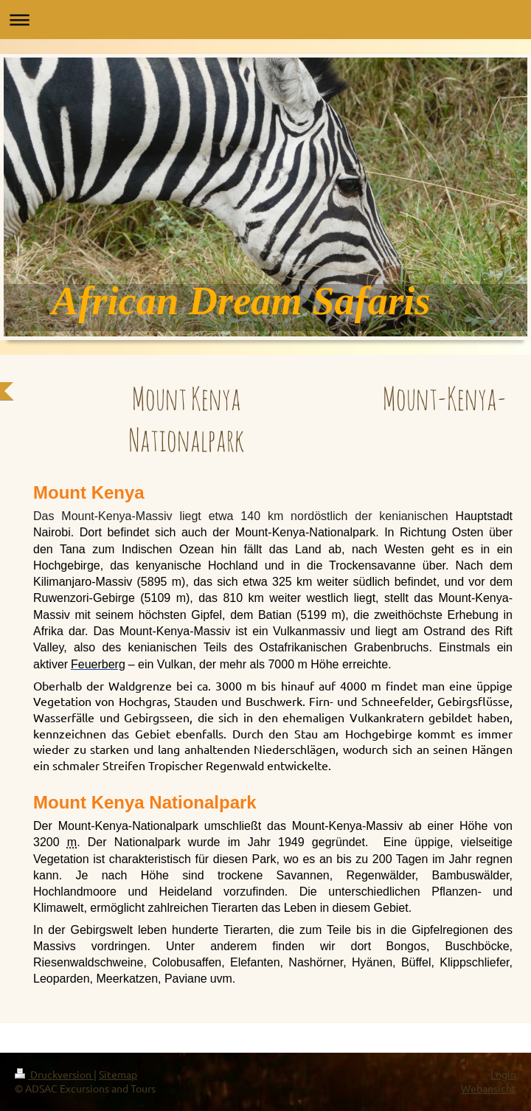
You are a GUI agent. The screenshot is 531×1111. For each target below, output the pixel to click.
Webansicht (488, 1088)
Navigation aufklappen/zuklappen (265, 19)
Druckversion (54, 1074)
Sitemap (118, 1074)
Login (503, 1074)
